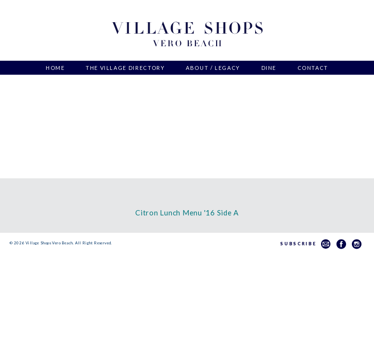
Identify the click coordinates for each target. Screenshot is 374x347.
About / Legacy (213, 68)
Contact (313, 68)
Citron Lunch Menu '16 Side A (187, 212)
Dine (269, 68)
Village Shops (187, 34)
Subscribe (305, 243)
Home (55, 68)
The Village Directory (125, 68)
